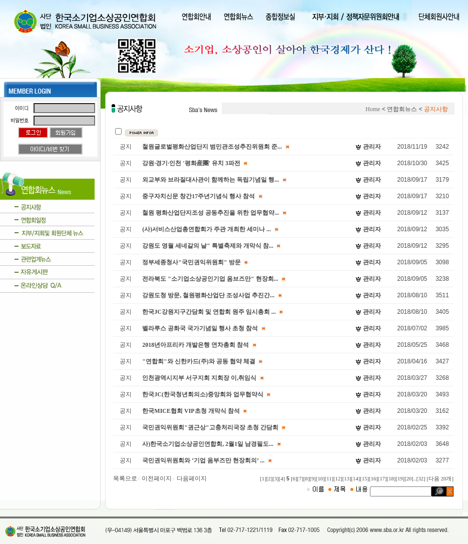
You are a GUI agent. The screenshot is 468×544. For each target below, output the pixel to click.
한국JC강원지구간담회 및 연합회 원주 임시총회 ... (209, 311)
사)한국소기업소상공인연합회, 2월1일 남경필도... (207, 443)
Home (372, 109)
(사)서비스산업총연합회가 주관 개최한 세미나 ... (206, 229)
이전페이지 (158, 478)
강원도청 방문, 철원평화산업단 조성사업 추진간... (208, 295)
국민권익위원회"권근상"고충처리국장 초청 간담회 (210, 427)
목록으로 (126, 478)
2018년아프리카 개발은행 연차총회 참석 (195, 344)
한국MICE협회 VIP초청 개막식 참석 (190, 410)
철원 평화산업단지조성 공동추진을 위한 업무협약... (210, 212)
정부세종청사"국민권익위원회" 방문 (191, 262)
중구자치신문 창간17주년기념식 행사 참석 (198, 196)
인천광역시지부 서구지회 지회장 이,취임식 (199, 377)
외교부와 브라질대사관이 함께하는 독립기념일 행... (210, 179)
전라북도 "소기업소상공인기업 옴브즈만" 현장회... (210, 278)
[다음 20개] (440, 478)
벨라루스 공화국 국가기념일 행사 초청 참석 (200, 328)
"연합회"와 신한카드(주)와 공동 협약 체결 (198, 361)
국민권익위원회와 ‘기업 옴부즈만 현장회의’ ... (203, 460)
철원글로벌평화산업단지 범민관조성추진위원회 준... (212, 146)
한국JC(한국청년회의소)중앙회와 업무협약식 (202, 394)
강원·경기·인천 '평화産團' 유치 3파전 (191, 163)
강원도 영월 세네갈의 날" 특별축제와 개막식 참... (207, 245)
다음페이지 (192, 478)
